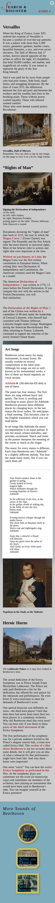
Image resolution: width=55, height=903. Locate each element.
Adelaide (10, 383)
